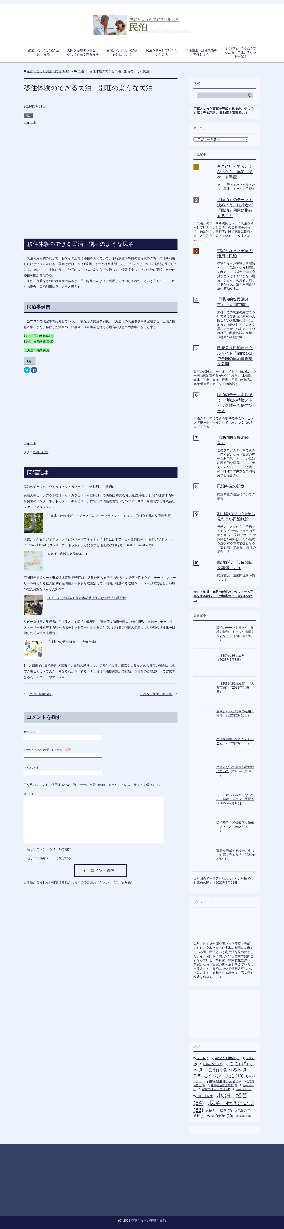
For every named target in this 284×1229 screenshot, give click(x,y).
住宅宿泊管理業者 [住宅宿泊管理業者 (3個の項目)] (224, 1085)
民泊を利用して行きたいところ (162, 52)
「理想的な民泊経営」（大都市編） (72, 642)
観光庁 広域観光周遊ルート (67, 554)
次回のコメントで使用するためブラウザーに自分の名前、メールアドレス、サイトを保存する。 (94, 784)
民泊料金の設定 (231, 486)
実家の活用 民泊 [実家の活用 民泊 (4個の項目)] (216, 1089)
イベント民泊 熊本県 (156, 694)
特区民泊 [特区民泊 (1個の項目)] (245, 1116)
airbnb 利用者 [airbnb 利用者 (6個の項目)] (227, 1058)
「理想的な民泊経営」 (232, 655)
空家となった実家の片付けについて (122, 52)
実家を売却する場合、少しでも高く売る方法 (83, 52)
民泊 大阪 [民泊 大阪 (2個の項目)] (204, 1096)
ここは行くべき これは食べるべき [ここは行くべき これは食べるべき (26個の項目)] (223, 1069)
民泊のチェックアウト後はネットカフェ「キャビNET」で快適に (69, 486)
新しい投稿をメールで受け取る (49, 858)
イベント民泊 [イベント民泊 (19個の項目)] (225, 1075)
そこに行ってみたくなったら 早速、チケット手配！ (240, 52)
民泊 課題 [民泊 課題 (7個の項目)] (220, 1111)
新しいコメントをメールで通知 (49, 849)
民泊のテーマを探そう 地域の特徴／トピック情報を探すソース (235, 632)
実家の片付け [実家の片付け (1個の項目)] (244, 1089)
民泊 (28, 115)
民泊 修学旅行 (40, 694)
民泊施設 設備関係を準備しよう (201, 52)
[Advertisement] (101, 147)
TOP (48, 71)
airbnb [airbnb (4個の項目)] (202, 1058)
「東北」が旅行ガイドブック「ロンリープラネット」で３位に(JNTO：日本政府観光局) (109, 515)
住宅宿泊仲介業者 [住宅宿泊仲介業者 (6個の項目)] (225, 1081)
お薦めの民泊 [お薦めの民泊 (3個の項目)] (213, 1064)
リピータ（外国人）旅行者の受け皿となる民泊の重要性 (86, 598)
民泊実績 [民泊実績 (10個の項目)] (221, 1116)
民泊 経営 (40, 452)
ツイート (30, 122)
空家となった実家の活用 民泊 (43, 52)
